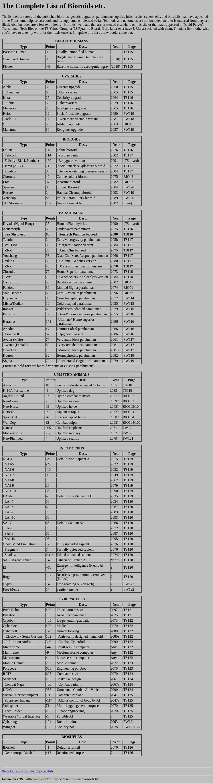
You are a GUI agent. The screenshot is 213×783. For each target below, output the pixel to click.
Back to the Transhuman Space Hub (27, 771)
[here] (128, 203)
